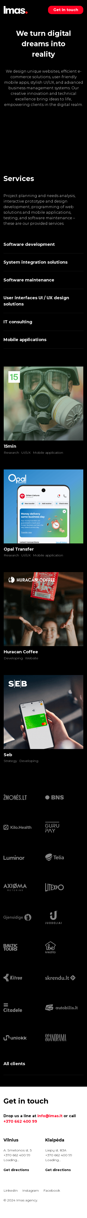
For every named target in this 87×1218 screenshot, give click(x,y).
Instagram (30, 1190)
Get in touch (65, 10)
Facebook (51, 1190)
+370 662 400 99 (20, 1121)
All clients (14, 1063)
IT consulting (17, 321)
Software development (29, 244)
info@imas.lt (49, 1116)
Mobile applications (24, 339)
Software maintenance (28, 280)
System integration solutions (35, 262)
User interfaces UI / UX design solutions (36, 301)
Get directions (16, 1170)
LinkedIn (10, 1190)
